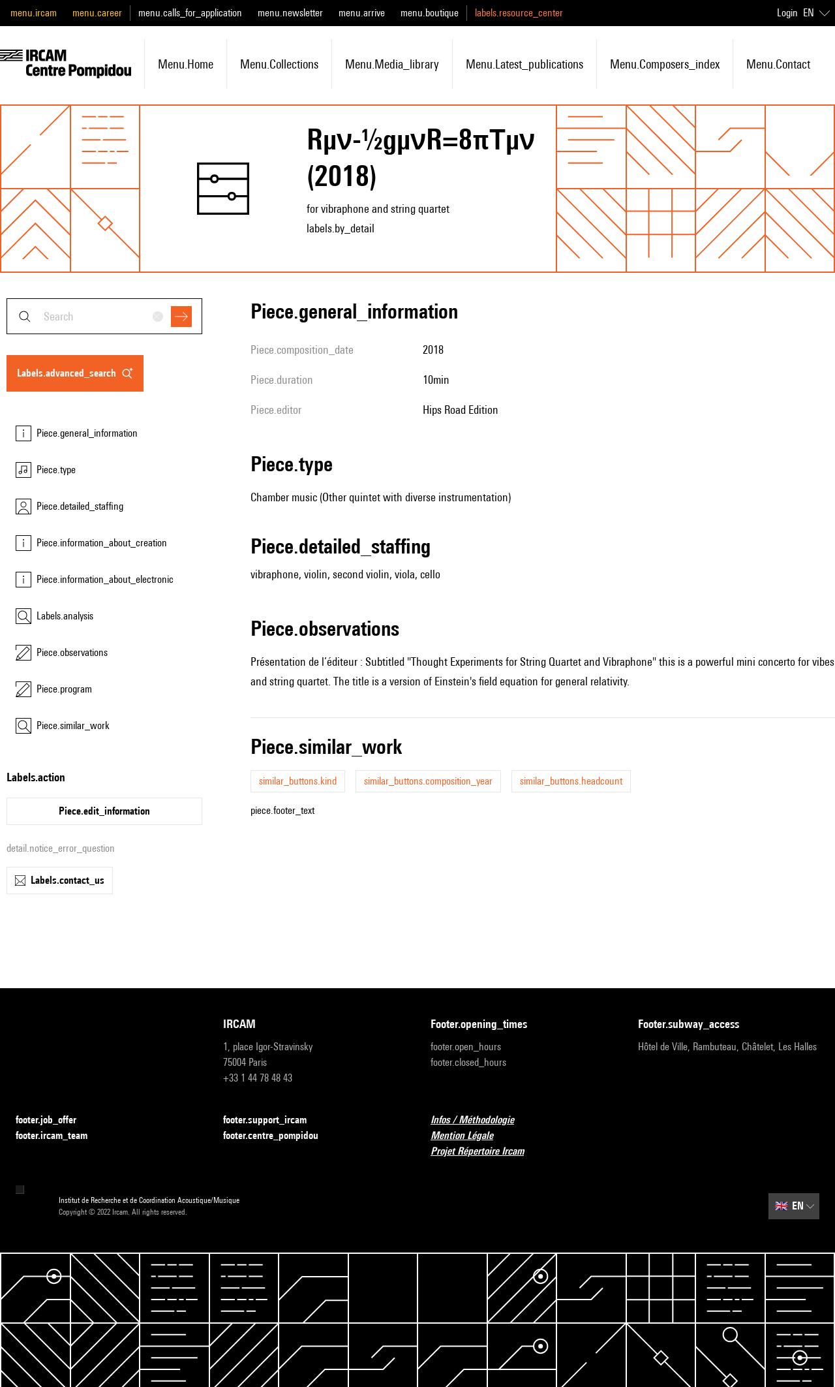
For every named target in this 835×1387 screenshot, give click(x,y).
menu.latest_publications (524, 64)
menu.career (97, 13)
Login (787, 13)
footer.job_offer (54, 1120)
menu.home (185, 64)
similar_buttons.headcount (571, 781)
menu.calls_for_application (190, 13)
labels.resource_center (519, 13)
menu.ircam (33, 13)
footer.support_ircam (272, 1120)
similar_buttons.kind (298, 781)
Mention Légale (470, 1136)
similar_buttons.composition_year (428, 781)
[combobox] (104, 316)
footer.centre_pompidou (278, 1136)
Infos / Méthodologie (480, 1120)
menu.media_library (392, 64)
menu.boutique (430, 13)
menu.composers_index (665, 64)
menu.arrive (362, 13)
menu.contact (778, 64)
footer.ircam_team (59, 1136)
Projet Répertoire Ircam (485, 1152)
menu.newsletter (290, 13)
